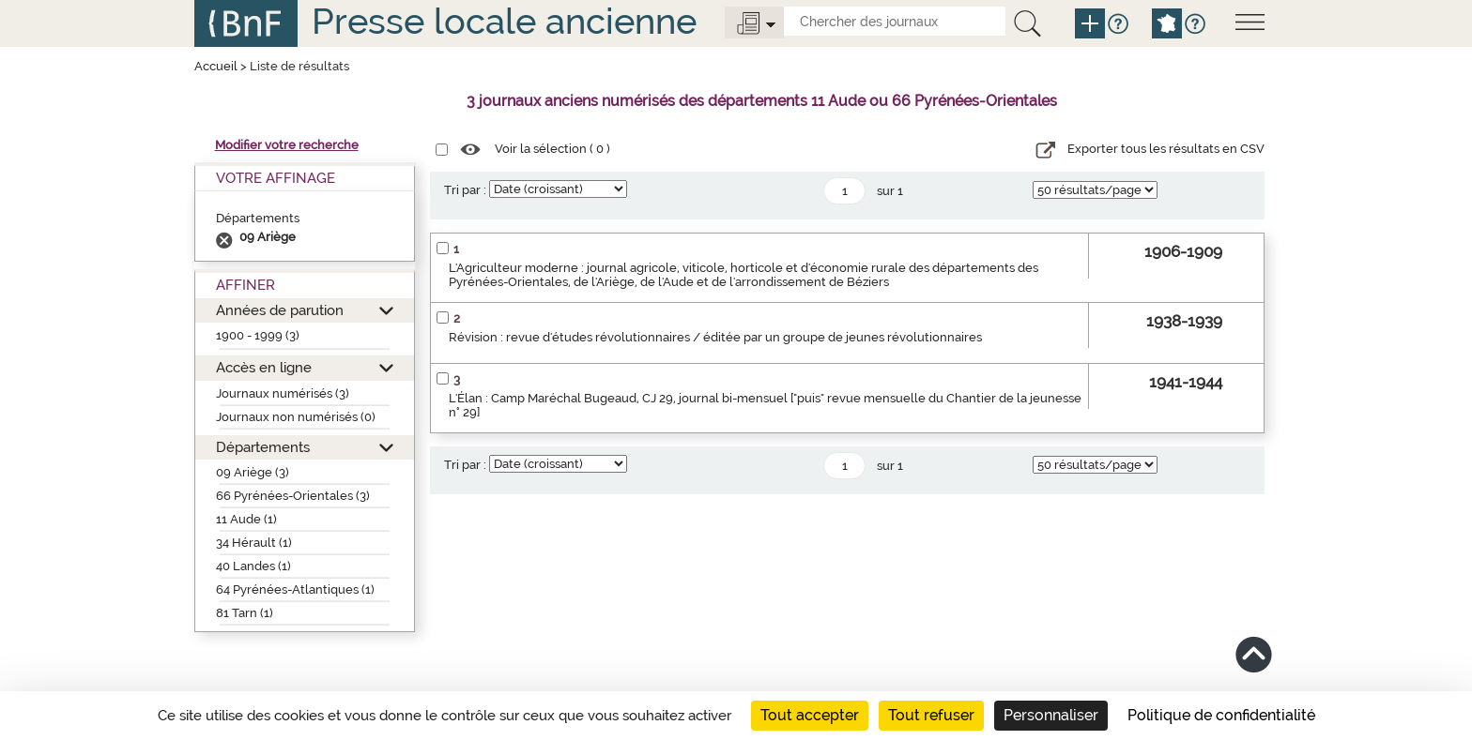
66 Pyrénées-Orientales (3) (293, 496)
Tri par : (465, 190)
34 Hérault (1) (254, 543)
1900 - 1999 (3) (257, 335)
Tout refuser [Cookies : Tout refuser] (931, 715)
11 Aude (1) (246, 519)
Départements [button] (263, 447)
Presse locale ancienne (504, 21)
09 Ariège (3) (252, 472)
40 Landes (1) (253, 566)
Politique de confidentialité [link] (1221, 715)
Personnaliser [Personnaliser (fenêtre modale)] (1051, 715)
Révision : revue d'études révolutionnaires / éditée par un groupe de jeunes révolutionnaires (715, 337)
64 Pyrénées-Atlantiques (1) (295, 589)
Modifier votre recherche (287, 145)
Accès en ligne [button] (264, 367)
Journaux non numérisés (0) (296, 417)
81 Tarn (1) (244, 613)
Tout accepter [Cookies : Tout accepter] (809, 715)
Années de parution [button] (280, 310)
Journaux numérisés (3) (282, 393)
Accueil (216, 66)
